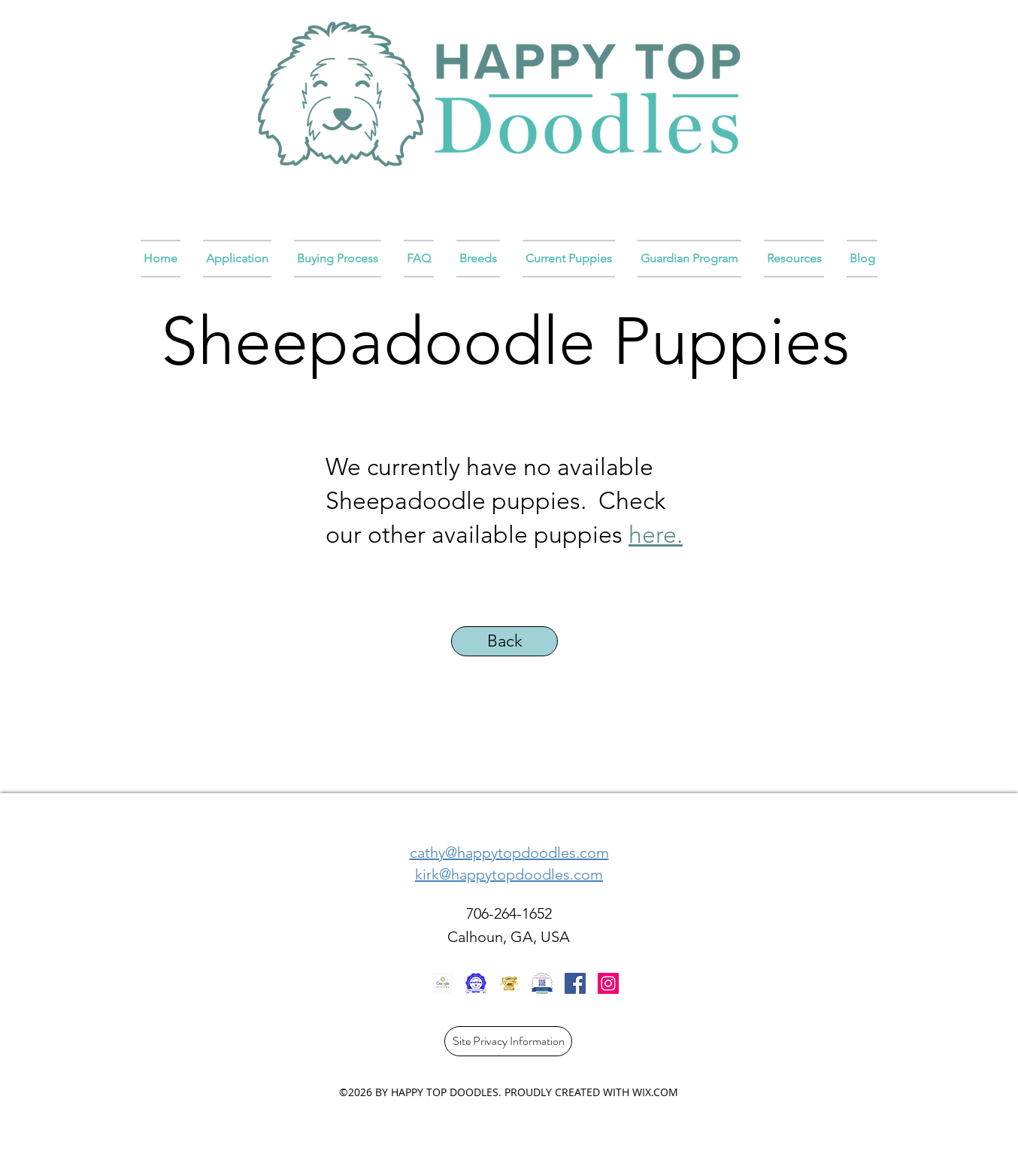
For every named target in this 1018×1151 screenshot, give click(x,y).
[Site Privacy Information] (508, 1041)
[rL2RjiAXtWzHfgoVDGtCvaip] (475, 983)
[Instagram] (608, 983)
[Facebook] (575, 983)
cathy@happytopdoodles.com (509, 853)
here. (656, 534)
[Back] (504, 641)
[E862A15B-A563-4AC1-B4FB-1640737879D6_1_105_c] (509, 983)
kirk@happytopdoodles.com (509, 874)
